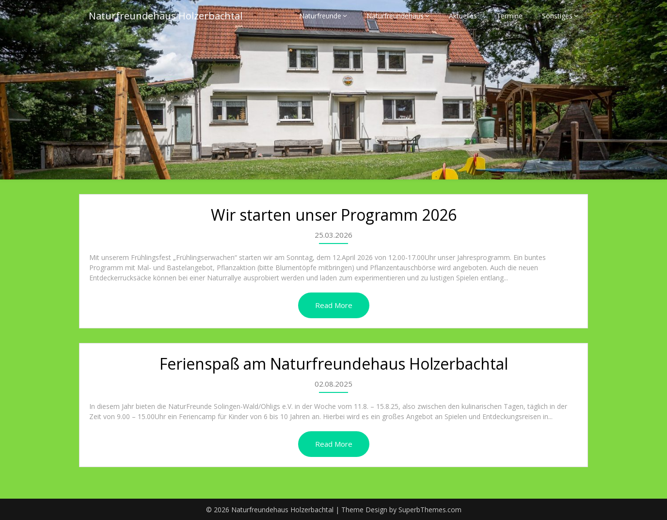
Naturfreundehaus (395, 15)
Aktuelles (463, 15)
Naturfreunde (320, 15)
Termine (509, 15)
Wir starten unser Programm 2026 (334, 214)
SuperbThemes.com (429, 509)
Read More (333, 305)
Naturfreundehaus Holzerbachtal (165, 15)
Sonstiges (557, 15)
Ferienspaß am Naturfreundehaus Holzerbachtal (333, 363)
